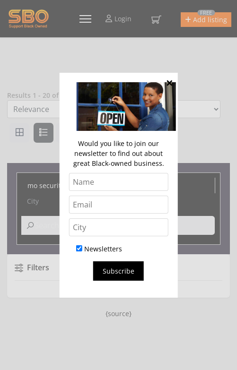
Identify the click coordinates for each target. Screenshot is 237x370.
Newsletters (99, 248)
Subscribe (118, 271)
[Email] (118, 205)
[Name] (118, 182)
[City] (118, 227)
